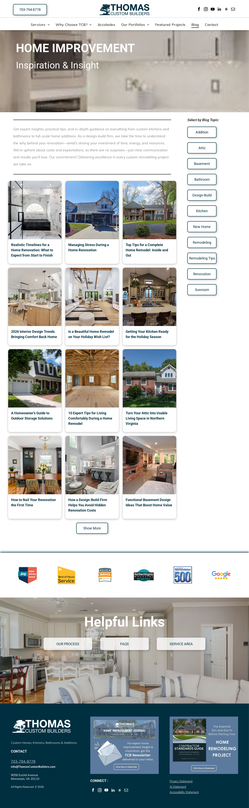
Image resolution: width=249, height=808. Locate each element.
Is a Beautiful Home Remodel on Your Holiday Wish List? (91, 334)
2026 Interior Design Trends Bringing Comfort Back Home (34, 334)
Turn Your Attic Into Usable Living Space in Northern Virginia (146, 418)
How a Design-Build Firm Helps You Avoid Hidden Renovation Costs (87, 505)
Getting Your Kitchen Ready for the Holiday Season (147, 334)
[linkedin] (219, 9)
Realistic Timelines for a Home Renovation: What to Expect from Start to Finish (32, 250)
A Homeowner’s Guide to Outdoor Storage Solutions (32, 415)
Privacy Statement (181, 781)
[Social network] (226, 9)
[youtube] (213, 9)
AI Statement (178, 787)
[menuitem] (40, 24)
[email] (233, 9)
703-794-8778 (23, 761)
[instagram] (206, 9)
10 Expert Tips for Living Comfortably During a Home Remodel (90, 418)
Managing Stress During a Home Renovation (88, 247)
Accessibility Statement (184, 792)
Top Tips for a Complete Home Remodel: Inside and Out (147, 250)
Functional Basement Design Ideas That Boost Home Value (149, 502)
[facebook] (199, 9)
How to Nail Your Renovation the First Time (33, 502)
